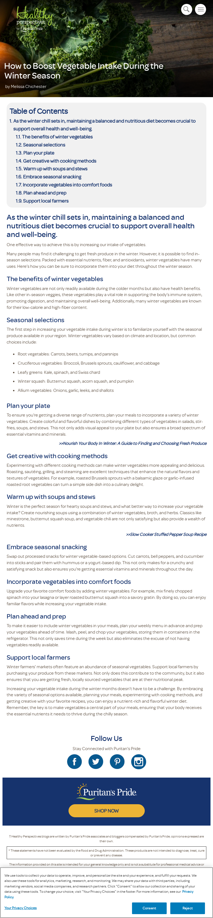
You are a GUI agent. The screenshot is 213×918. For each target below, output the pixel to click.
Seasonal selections (44, 145)
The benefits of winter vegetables (57, 136)
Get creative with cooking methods (59, 161)
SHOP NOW (106, 811)
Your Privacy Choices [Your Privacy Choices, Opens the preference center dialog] (20, 908)
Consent (149, 908)
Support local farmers (46, 201)
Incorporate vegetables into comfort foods (67, 184)
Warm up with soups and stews (55, 168)
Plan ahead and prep (44, 193)
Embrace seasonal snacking (52, 176)
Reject (187, 908)
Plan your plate (38, 153)
